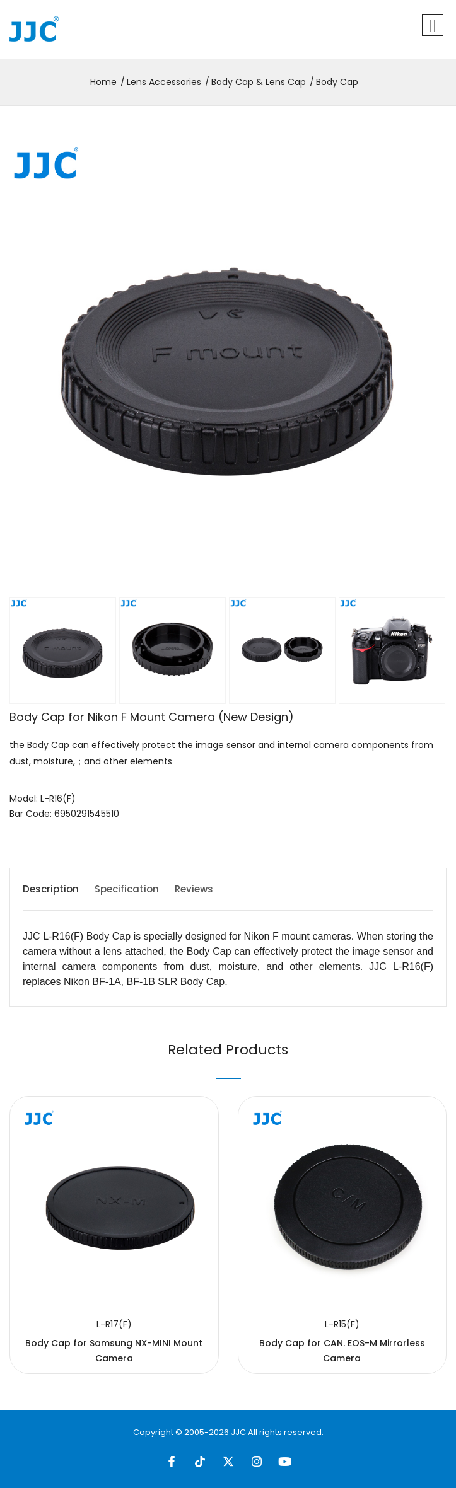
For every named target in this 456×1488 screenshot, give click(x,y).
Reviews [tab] (194, 889)
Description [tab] (51, 889)
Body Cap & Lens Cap (258, 82)
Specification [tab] (127, 889)
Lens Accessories (164, 82)
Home (103, 82)
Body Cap (337, 82)
